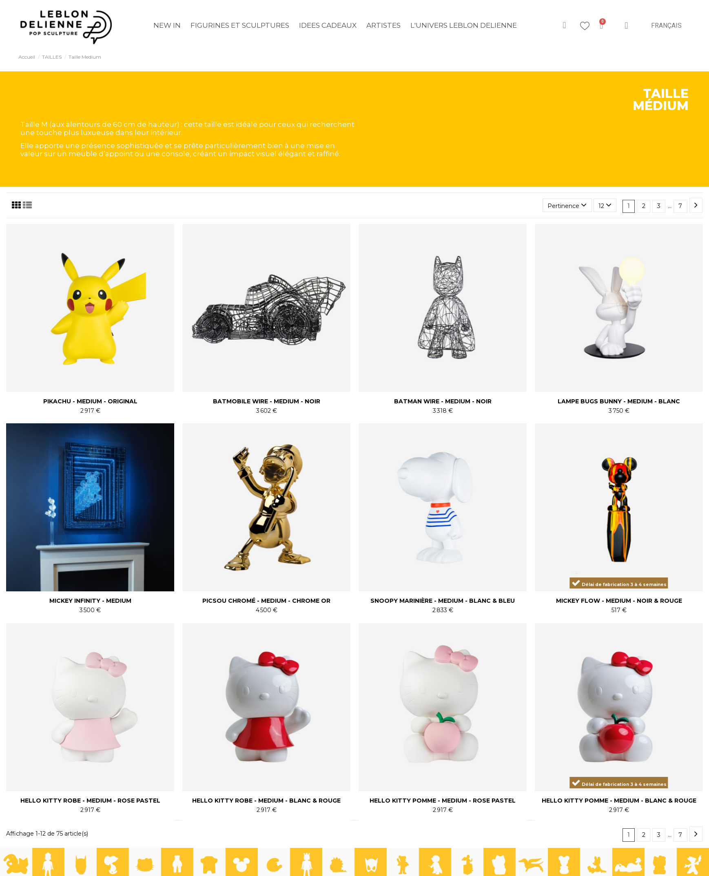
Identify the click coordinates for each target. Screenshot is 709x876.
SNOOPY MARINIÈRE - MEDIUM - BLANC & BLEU (442, 600)
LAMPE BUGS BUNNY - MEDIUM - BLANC (619, 401)
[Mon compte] (626, 25)
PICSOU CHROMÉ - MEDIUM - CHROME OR (266, 600)
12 (605, 205)
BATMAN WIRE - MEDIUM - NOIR (443, 401)
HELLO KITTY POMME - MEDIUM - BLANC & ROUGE (619, 800)
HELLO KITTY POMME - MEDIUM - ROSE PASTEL (443, 800)
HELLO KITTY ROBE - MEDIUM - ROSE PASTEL (90, 800)
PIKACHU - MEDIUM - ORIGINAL (90, 401)
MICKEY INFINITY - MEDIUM (90, 600)
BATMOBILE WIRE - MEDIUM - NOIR (266, 401)
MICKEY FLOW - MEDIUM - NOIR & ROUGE (619, 600)
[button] (564, 25)
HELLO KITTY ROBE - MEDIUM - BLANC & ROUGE (266, 800)
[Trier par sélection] (567, 205)
